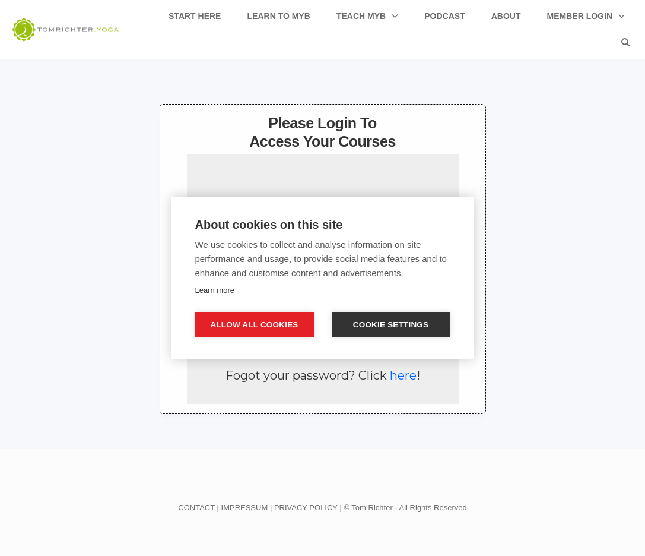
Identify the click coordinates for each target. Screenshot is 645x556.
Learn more (214, 290)
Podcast (444, 16)
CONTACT (196, 507)
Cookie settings (391, 324)
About (506, 16)
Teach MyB (361, 16)
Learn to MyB (278, 16)
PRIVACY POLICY (306, 507)
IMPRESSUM (244, 507)
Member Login (579, 16)
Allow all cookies (254, 324)
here (403, 375)
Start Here (195, 16)
